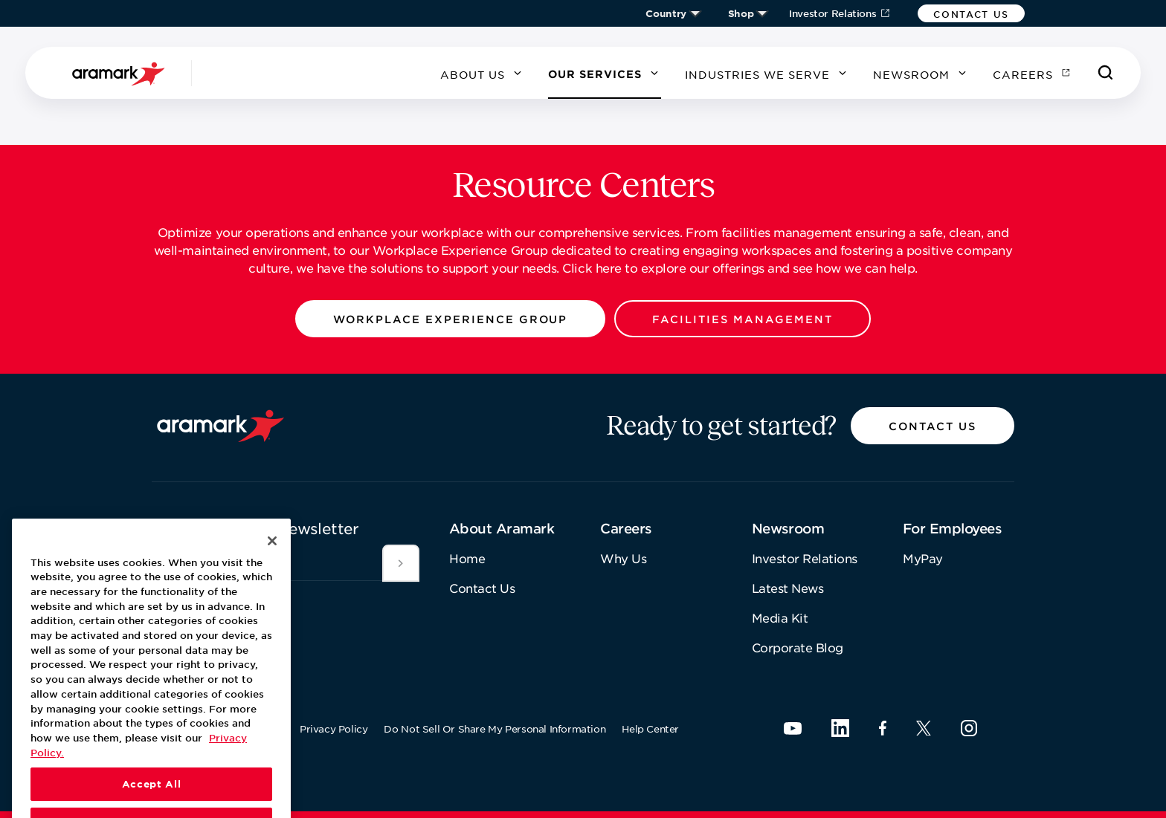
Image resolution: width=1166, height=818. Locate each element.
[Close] (272, 565)
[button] (971, 13)
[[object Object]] (400, 563)
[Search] (1106, 73)
